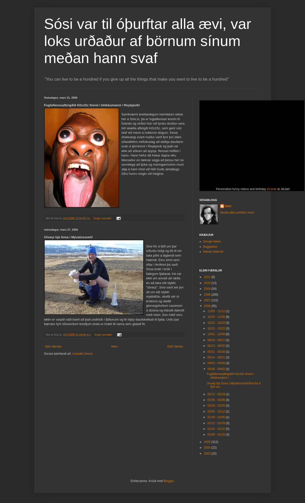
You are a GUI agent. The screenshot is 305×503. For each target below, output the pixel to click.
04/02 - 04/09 (216, 363)
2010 (207, 283)
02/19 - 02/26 (216, 405)
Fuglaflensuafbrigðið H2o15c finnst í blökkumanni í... (230, 375)
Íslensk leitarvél (213, 251)
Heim (114, 346)
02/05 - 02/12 (216, 411)
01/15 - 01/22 (216, 429)
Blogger (169, 481)
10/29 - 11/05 (216, 317)
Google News (212, 241)
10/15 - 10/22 (216, 328)
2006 (207, 306)
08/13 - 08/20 (216, 346)
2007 (207, 300)
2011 (207, 277)
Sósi (228, 206)
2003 (207, 453)
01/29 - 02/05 (216, 417)
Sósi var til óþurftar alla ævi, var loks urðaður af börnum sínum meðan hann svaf (147, 41)
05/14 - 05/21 (216, 357)
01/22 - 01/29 (216, 423)
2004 (207, 447)
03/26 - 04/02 (216, 369)
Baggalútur (210, 246)
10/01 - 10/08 (216, 334)
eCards (271, 189)
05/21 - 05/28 (216, 351)
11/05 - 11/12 (216, 311)
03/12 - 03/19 (216, 394)
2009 (207, 288)
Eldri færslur (175, 346)
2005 (207, 442)
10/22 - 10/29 (216, 323)
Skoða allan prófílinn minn (237, 212)
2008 (207, 294)
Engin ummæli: (103, 218)
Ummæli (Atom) (82, 353)
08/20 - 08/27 (216, 340)
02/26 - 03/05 (216, 400)
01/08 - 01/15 (216, 434)
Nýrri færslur (53, 346)
